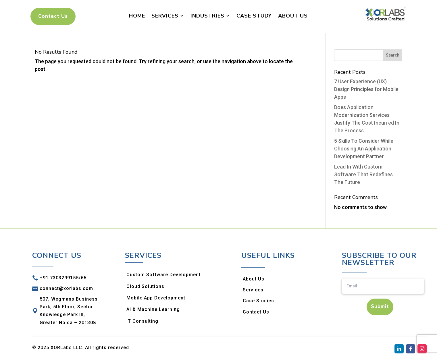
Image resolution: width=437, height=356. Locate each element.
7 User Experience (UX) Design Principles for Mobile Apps (366, 89)
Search (392, 55)
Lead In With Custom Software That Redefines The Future (363, 174)
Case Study (254, 15)
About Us (293, 15)
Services (164, 15)
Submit (380, 307)
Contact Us (52, 16)
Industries (207, 15)
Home (137, 15)
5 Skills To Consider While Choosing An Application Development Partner (363, 149)
